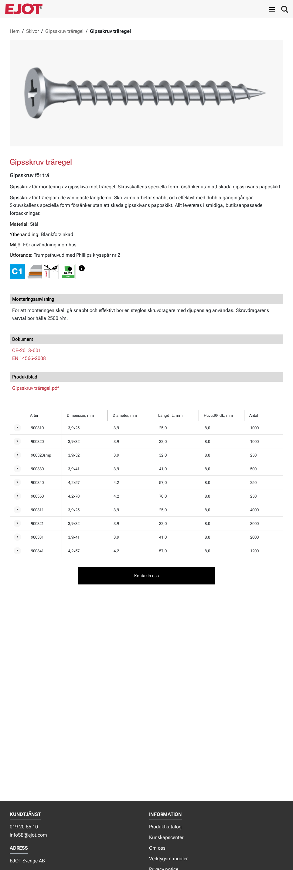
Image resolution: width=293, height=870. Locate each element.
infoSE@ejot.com (28, 835)
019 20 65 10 (24, 827)
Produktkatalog (165, 827)
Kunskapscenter (166, 837)
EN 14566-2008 (29, 358)
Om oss (157, 848)
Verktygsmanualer (168, 858)
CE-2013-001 (26, 350)
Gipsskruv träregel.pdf (35, 388)
